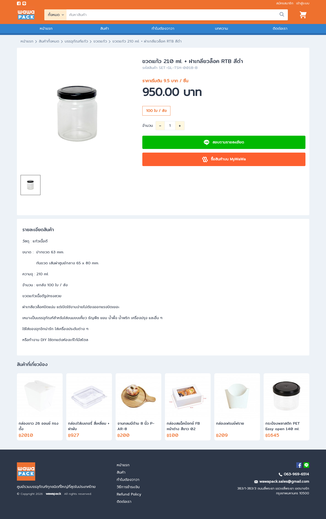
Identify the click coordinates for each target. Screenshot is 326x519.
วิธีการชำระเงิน (128, 487)
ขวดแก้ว (100, 41)
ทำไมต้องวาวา (163, 28)
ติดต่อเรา (280, 28)
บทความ (221, 28)
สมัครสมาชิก (284, 3)
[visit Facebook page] (19, 3)
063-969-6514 (294, 474)
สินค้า (104, 28)
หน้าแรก (46, 28)
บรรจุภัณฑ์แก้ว (76, 41)
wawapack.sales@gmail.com (281, 481)
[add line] (24, 3)
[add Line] (306, 465)
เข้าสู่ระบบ (302, 3)
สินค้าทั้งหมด (49, 41)
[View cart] (303, 15)
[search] (177, 14)
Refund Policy (129, 494)
